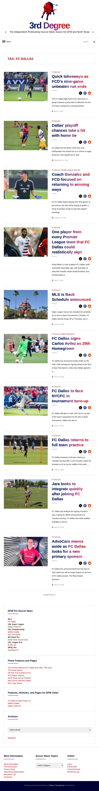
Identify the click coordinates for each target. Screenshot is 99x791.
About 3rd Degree (11, 764)
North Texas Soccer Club (18, 640)
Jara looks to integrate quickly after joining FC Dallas (67, 491)
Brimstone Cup (10, 774)
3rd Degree (49, 25)
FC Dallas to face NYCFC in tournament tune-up (70, 396)
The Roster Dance (15, 670)
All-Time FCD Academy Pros (19, 673)
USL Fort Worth (14, 635)
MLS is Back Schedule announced (71, 297)
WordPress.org (73, 772)
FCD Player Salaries (16, 675)
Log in (69, 764)
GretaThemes (70, 785)
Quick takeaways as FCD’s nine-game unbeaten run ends (70, 81)
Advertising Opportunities (14, 772)
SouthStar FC (13, 650)
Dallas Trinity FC (14, 627)
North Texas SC (68, 334)
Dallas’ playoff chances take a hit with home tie (68, 130)
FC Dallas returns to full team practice (70, 442)
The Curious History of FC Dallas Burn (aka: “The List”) (30, 668)
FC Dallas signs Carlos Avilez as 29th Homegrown (71, 343)
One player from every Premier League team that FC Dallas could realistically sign (71, 242)
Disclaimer (8, 777)
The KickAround (10, 767)
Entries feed (72, 767)
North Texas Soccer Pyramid (19, 678)
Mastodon (12, 738)
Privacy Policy (9, 769)
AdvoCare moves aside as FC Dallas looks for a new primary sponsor (69, 549)
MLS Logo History (15, 683)
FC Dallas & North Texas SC (19, 701)
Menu (7, 42)
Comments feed (73, 769)
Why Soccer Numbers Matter (19, 681)
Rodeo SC (12, 645)
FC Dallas (56, 72)
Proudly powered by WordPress (36, 785)
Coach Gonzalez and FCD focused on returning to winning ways (71, 182)
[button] (80, 93)
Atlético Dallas (13, 632)
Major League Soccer (70, 170)
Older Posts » (49, 595)
